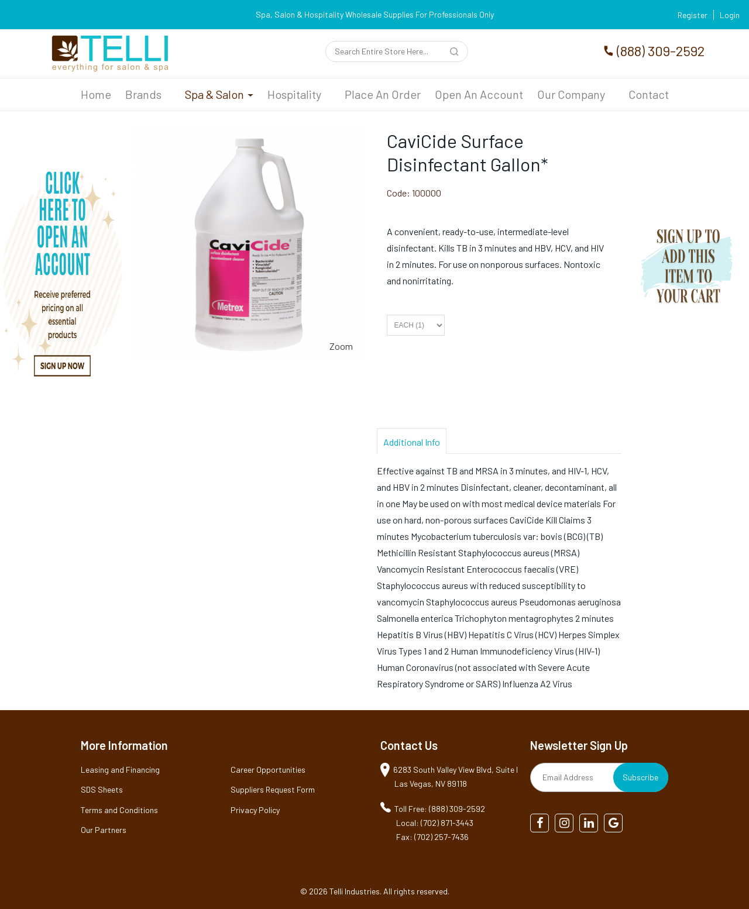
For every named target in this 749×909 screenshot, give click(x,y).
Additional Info (411, 441)
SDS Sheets (102, 789)
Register (692, 15)
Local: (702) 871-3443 (434, 823)
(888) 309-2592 (661, 50)
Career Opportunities (268, 769)
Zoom (341, 346)
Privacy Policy (255, 810)
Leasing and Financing (120, 769)
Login (730, 15)
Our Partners (103, 830)
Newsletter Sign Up (579, 745)
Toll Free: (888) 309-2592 (439, 809)
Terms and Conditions (119, 810)
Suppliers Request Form (273, 789)
